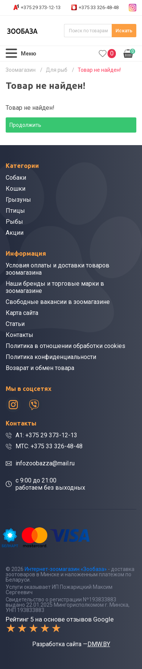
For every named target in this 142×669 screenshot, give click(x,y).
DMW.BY (98, 644)
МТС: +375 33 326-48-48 (49, 446)
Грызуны (18, 199)
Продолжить (25, 125)
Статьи (15, 323)
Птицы (15, 210)
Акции (14, 232)
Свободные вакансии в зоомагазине (58, 301)
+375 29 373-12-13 (41, 7)
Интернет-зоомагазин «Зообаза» (66, 569)
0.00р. (129, 53)
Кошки (15, 188)
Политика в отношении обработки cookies (65, 346)
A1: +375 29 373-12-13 (46, 435)
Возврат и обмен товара (40, 368)
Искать (124, 30)
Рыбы (14, 221)
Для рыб (56, 70)
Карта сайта (22, 312)
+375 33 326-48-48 (99, 7)
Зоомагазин (21, 70)
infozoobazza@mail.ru (45, 463)
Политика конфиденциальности (51, 357)
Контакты (19, 334)
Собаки (16, 177)
